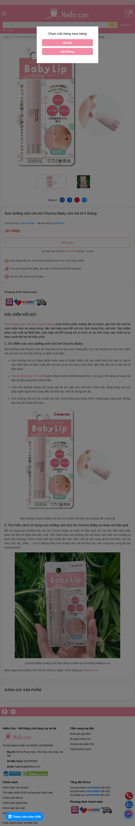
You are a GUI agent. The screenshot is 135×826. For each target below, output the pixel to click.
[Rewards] (24, 816)
